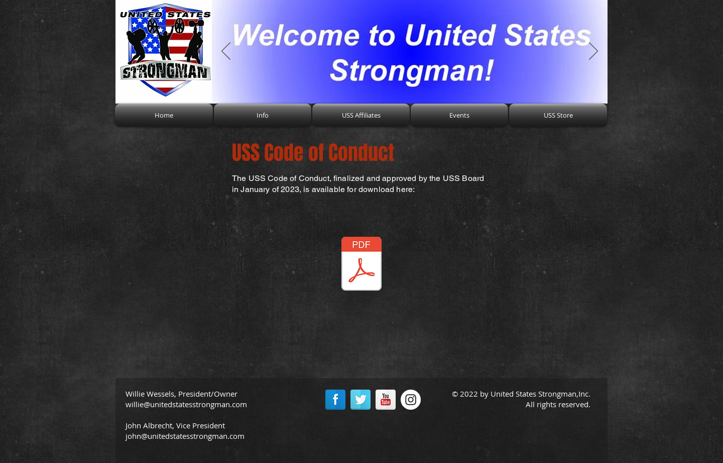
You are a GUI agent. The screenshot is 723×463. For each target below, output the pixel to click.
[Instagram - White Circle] (411, 400)
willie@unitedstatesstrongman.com (186, 404)
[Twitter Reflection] (360, 400)
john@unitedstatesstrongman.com (185, 436)
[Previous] (225, 51)
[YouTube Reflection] (386, 400)
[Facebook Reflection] (335, 400)
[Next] (593, 51)
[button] (262, 115)
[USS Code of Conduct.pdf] (361, 265)
